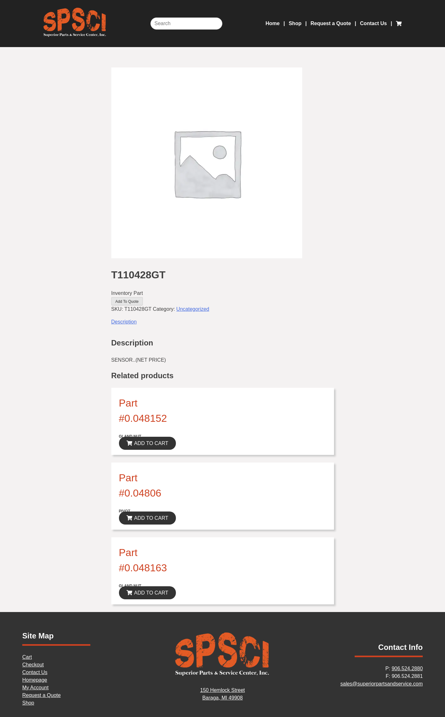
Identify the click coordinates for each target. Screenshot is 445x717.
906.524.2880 (407, 668)
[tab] (222, 322)
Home (273, 23)
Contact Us (373, 23)
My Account (35, 687)
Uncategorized (192, 309)
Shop (295, 23)
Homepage (34, 680)
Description (124, 321)
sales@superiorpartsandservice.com (381, 683)
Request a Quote (330, 23)
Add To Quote (127, 301)
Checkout (33, 664)
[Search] (186, 23)
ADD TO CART (151, 443)
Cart (27, 657)
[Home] (222, 675)
